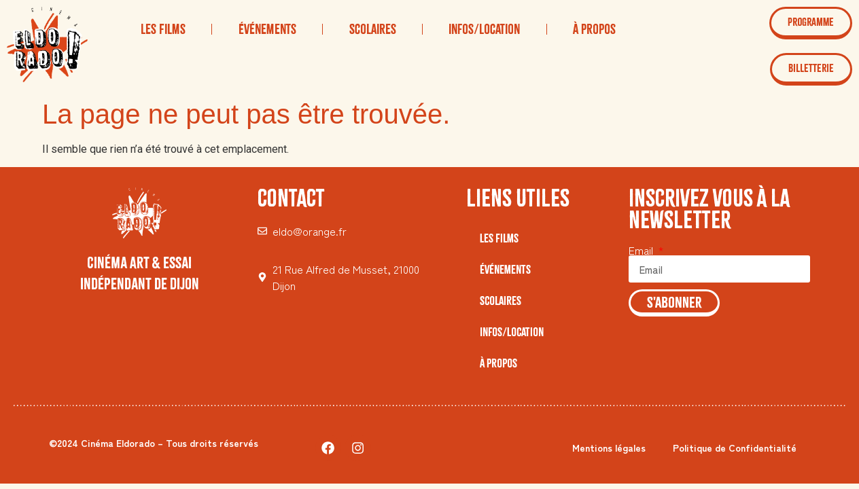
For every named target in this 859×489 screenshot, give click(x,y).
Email (642, 249)
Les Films (163, 29)
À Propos (594, 29)
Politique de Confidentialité (734, 447)
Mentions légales (609, 447)
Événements (267, 29)
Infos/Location (484, 29)
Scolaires (372, 29)
